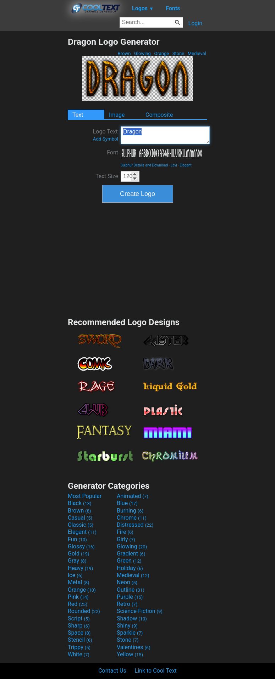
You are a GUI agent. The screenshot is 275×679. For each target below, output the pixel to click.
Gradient (131, 553)
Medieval (197, 53)
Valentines (133, 647)
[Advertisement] (33, 143)
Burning (130, 510)
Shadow (132, 618)
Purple (130, 596)
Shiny (127, 625)
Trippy (79, 647)
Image (117, 114)
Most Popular (85, 496)
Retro (127, 604)
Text (77, 114)
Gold (78, 553)
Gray (77, 560)
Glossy (81, 546)
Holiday (130, 568)
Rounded (84, 611)
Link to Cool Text (156, 670)
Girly (126, 539)
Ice (75, 575)
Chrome (132, 517)
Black (80, 503)
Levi (174, 165)
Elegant (185, 165)
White (78, 654)
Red (77, 604)
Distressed (135, 524)
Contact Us (112, 670)
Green (129, 560)
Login (195, 23)
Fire (125, 532)
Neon (127, 582)
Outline (130, 589)
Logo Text (105, 135)
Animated (132, 496)
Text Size (106, 176)
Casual (80, 517)
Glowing (142, 53)
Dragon (165, 135)
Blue (127, 503)
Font (112, 152)
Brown (124, 53)
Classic (80, 524)
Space (79, 632)
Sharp (79, 625)
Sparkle (130, 632)
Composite (159, 114)
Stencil (80, 639)
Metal (78, 582)
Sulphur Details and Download (144, 165)
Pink (78, 596)
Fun (77, 539)
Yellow (130, 654)
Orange (161, 53)
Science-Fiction (140, 611)
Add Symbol (105, 139)
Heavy (80, 568)
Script (79, 618)
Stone (178, 53)
